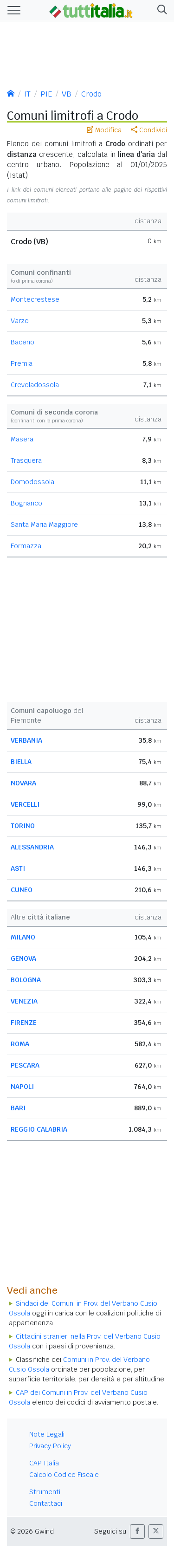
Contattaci (45, 1503)
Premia (21, 363)
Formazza (26, 546)
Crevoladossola (35, 385)
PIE (46, 94)
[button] (160, 10)
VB (66, 94)
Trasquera (26, 460)
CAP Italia (44, 1463)
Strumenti (44, 1492)
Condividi (149, 130)
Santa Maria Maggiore (44, 524)
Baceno (22, 342)
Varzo (20, 321)
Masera (22, 439)
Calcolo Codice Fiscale (64, 1474)
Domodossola (32, 482)
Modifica (104, 130)
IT (27, 94)
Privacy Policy (50, 1446)
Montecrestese (35, 299)
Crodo (91, 94)
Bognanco (26, 503)
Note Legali (46, 1434)
